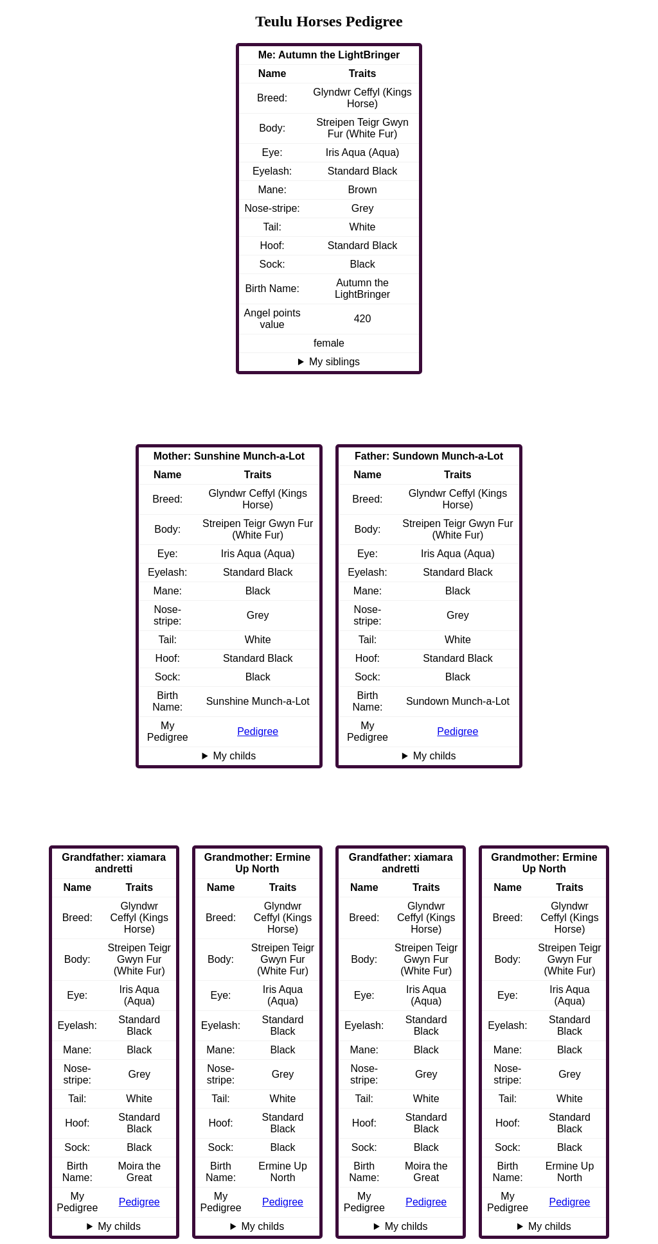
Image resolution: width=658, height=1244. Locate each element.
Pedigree (457, 731)
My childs (434, 755)
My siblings (334, 361)
